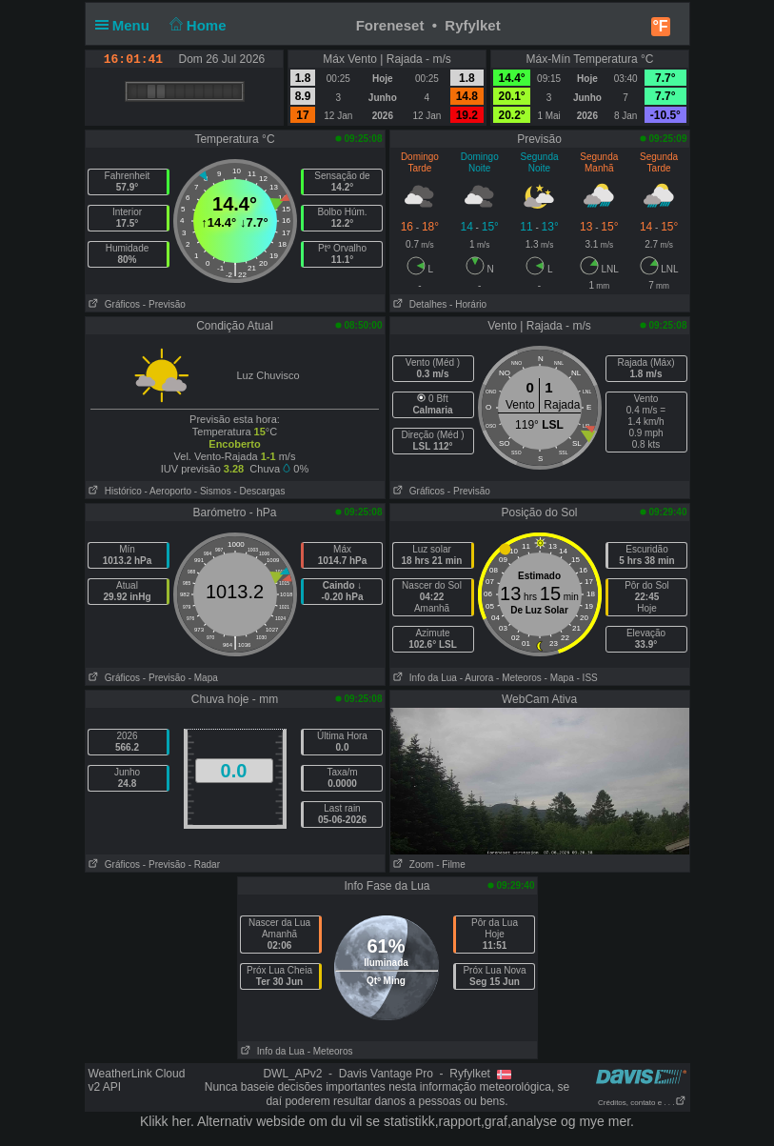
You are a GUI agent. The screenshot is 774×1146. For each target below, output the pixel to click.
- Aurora (477, 678)
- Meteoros (519, 678)
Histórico (114, 491)
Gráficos (113, 304)
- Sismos (212, 491)
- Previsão (164, 304)
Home (195, 25)
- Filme (451, 864)
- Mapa (203, 678)
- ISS (587, 678)
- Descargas (259, 491)
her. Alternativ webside (238, 1121)
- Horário (467, 304)
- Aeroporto (168, 491)
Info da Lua (423, 678)
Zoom (412, 864)
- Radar (204, 864)
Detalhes (418, 304)
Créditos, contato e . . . (641, 1102)
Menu (126, 25)
